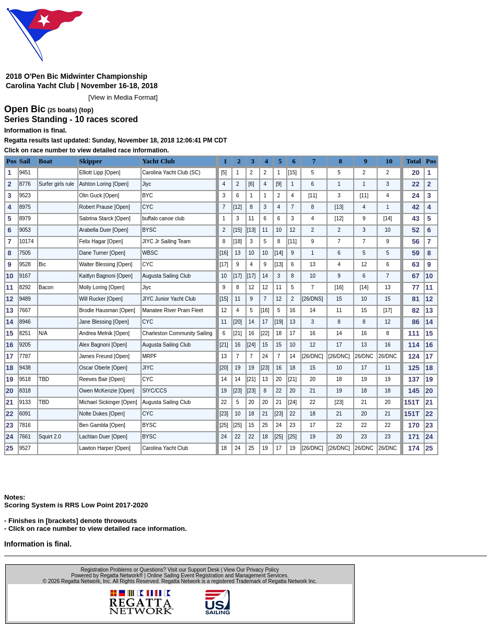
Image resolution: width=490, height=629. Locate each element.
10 (389, 161)
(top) (86, 110)
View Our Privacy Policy (251, 570)
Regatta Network (80, 581)
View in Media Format (123, 97)
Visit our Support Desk (193, 570)
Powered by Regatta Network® (107, 575)
